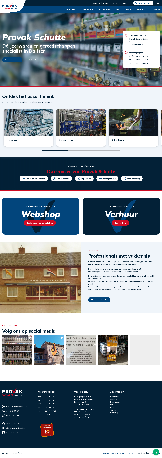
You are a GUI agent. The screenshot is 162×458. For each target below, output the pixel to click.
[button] (17, 353)
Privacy (131, 453)
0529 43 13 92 (145, 3)
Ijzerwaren (69, 9)
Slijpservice (84, 181)
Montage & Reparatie (33, 181)
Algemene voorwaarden (113, 453)
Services (116, 3)
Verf (118, 9)
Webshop (155, 9)
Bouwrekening (132, 181)
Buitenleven (105, 9)
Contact (126, 3)
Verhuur (141, 9)
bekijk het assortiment (37, 60)
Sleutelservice (61, 181)
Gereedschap (86, 9)
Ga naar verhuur (12, 60)
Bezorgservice (107, 181)
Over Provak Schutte (100, 3)
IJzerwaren (114, 396)
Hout (128, 9)
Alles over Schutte (99, 303)
